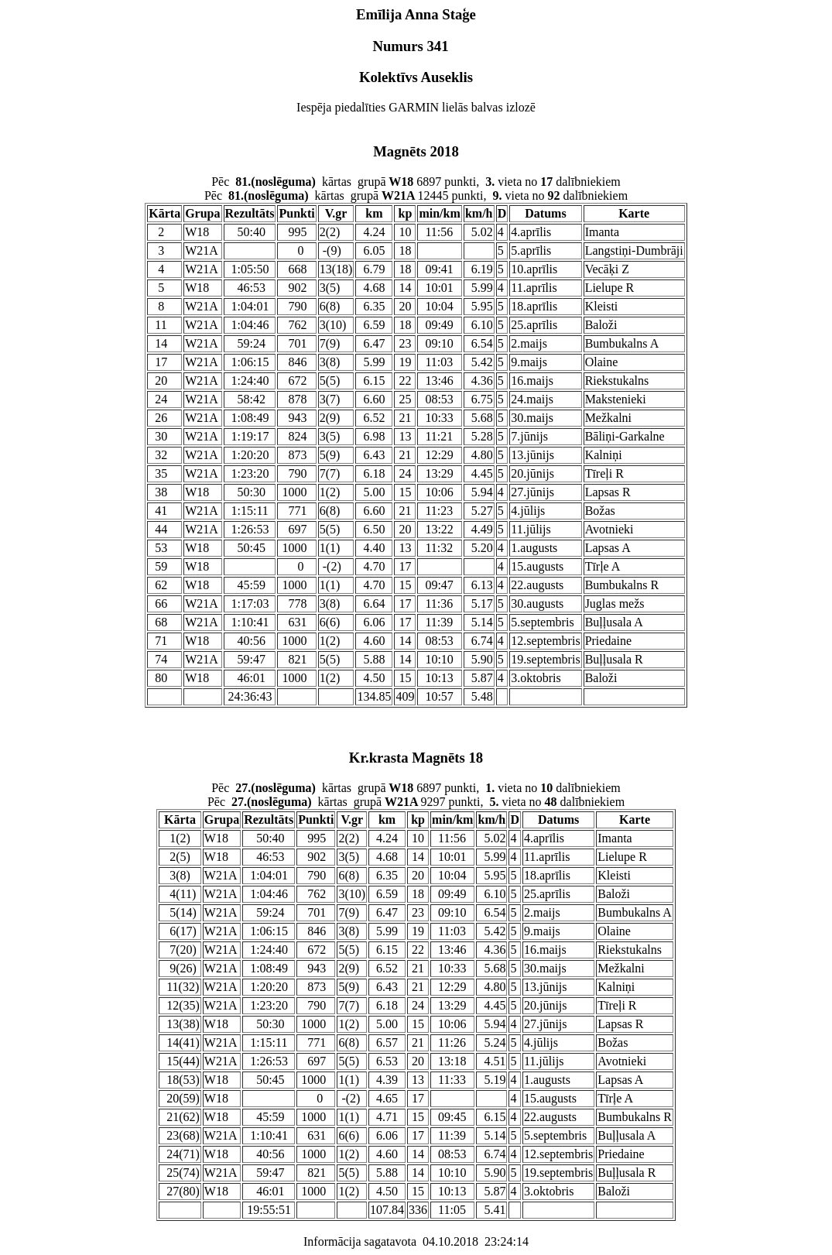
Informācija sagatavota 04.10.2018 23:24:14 (416, 1241)
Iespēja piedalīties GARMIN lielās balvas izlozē (416, 107)
